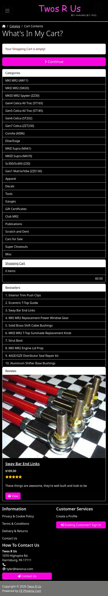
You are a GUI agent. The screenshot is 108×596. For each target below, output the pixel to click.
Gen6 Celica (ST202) (18, 118)
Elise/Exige (12, 141)
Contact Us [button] (27, 576)
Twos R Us (34, 586)
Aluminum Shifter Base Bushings (32, 363)
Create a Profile (66, 516)
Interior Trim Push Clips (25, 295)
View (13, 496)
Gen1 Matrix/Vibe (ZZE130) (23, 171)
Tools (8, 194)
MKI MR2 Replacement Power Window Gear (39, 318)
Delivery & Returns (15, 531)
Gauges (10, 201)
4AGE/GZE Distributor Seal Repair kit (34, 356)
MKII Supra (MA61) (18, 148)
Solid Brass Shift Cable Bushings (31, 325)
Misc (8, 254)
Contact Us (9, 538)
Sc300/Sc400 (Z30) (17, 164)
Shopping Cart (15, 263)
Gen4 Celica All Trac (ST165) (24, 103)
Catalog (15, 26)
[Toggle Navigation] (7, 10)
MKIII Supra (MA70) (18, 156)
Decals (9, 186)
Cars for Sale (14, 239)
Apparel (10, 179)
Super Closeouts (16, 247)
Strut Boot (16, 341)
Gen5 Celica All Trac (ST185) (24, 111)
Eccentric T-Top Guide (23, 303)
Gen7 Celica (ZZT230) (19, 126)
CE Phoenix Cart (30, 591)
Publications (13, 224)
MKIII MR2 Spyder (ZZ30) (22, 96)
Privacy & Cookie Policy (18, 516)
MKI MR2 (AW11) (16, 80)
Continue (54, 61)
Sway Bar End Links (22, 310)
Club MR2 (12, 216)
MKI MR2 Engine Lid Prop (26, 348)
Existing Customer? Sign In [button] (81, 525)
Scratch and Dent (17, 231)
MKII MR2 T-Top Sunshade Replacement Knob (40, 333)
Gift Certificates (16, 209)
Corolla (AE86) (14, 133)
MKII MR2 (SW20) (17, 88)
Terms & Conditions (15, 524)
